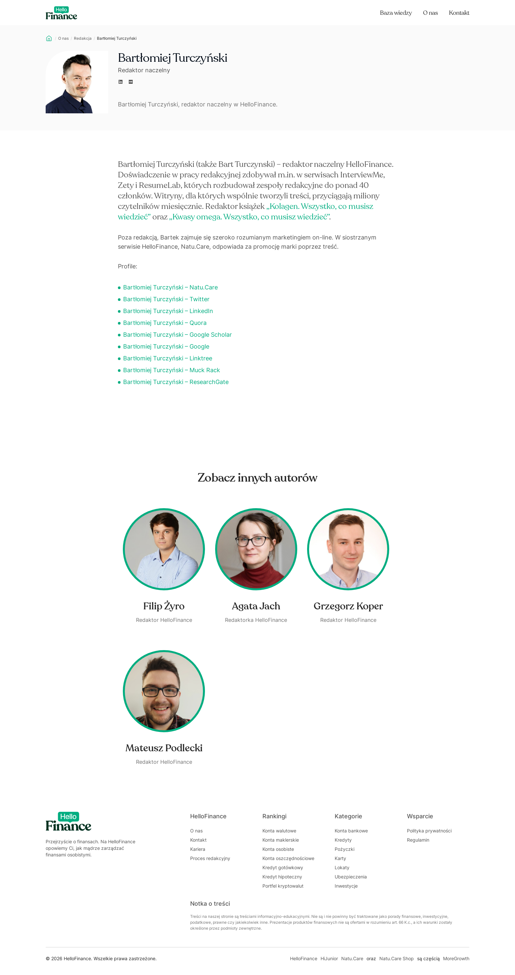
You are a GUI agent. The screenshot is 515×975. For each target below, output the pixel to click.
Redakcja (83, 38)
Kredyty (343, 840)
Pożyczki (344, 849)
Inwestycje (346, 886)
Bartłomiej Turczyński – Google (166, 346)
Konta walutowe (279, 830)
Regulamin (418, 840)
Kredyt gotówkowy (282, 867)
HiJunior (329, 958)
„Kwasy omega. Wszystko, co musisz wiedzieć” (249, 217)
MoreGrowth (456, 958)
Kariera (197, 849)
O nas (430, 13)
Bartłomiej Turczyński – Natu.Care (170, 287)
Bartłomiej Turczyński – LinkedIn (168, 310)
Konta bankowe (351, 830)
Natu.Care (352, 958)
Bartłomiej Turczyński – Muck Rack (171, 370)
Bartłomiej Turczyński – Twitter (166, 299)
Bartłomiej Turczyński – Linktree (167, 358)
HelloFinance (303, 958)
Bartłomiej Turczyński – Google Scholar (177, 334)
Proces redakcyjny (210, 858)
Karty (340, 858)
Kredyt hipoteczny (282, 876)
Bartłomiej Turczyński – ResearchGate (176, 381)
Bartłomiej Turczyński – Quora (165, 322)
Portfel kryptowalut (282, 886)
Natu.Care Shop (396, 958)
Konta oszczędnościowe (288, 858)
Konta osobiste (278, 849)
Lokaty (342, 867)
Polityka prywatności (429, 830)
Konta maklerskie (280, 840)
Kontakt (459, 13)
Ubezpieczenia (351, 876)
